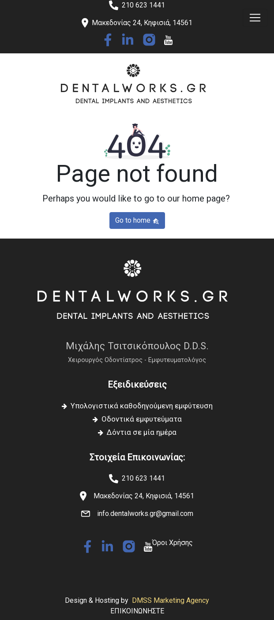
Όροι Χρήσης (172, 542)
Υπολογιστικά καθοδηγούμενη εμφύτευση (142, 405)
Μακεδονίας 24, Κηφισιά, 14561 (144, 496)
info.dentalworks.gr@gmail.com (145, 513)
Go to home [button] (137, 220)
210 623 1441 (143, 5)
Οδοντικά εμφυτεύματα (141, 419)
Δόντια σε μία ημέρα (141, 432)
